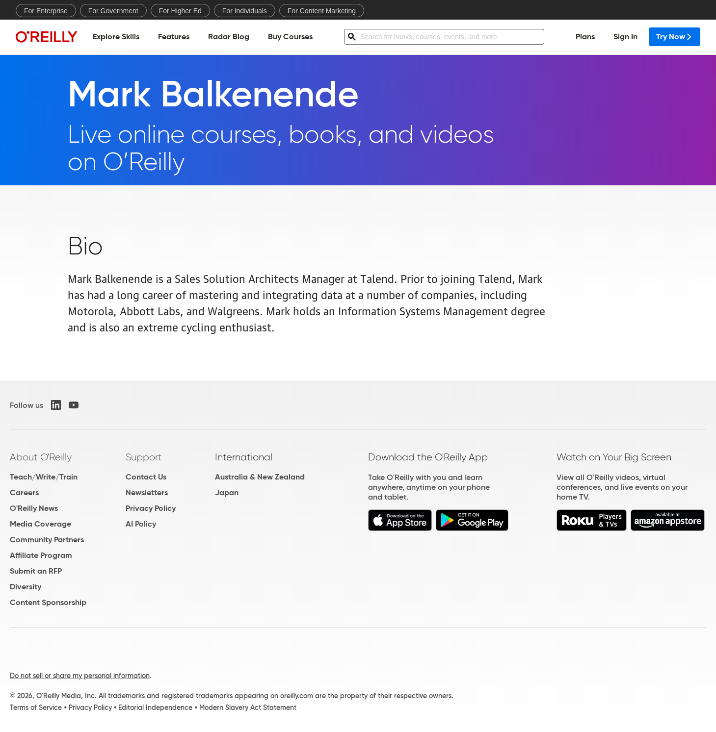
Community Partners (47, 539)
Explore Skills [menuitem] (116, 37)
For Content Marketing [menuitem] (322, 11)
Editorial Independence (155, 707)
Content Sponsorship (48, 602)
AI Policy (141, 524)
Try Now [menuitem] (674, 37)
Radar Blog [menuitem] (228, 37)
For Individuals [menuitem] (244, 11)
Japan (227, 492)
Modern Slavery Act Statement (247, 707)
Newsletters (147, 492)
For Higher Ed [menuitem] (180, 11)
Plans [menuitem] (585, 37)
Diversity (25, 586)
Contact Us (146, 477)
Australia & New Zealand (260, 477)
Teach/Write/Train (44, 477)
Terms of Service (36, 707)
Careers (24, 492)
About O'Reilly (41, 457)
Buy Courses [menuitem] (290, 37)
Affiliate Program (41, 555)
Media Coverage (40, 524)
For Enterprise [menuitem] (46, 11)
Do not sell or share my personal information (80, 675)
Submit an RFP (36, 571)
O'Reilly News (34, 508)
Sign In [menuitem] (625, 37)
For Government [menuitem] (113, 11)
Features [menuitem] (173, 37)
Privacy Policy (151, 508)
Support (144, 457)
